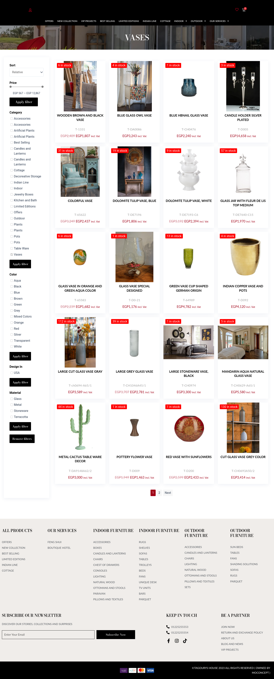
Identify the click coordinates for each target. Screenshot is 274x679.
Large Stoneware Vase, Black (189, 373)
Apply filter (23, 102)
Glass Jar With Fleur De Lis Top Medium (243, 203)
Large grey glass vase (134, 371)
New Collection (67, 21)
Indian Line (149, 21)
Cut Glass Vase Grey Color (243, 457)
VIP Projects (88, 21)
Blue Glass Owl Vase (134, 115)
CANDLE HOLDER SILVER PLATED (243, 117)
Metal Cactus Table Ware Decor (80, 459)
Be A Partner (235, 615)
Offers (49, 21)
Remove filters (22, 439)
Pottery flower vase (134, 457)
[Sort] (27, 72)
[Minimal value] (27, 87)
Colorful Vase (80, 201)
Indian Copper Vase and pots (243, 288)
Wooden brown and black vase (80, 117)
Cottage (165, 21)
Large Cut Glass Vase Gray (80, 371)
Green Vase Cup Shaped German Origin (189, 288)
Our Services (219, 21)
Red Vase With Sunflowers (188, 459)
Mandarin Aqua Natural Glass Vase (243, 373)
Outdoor (198, 21)
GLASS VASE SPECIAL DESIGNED (134, 288)
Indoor (180, 21)
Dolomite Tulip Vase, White (189, 203)
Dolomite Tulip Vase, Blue (134, 201)
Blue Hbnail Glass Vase (189, 115)
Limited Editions (129, 21)
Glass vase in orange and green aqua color (80, 288)
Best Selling (107, 21)
